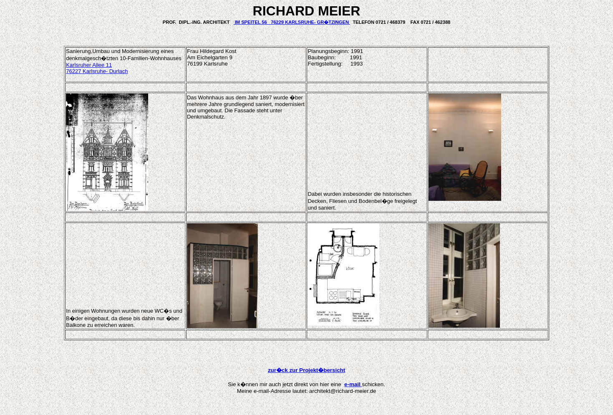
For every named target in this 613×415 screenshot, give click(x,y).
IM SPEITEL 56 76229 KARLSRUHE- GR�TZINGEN (292, 22)
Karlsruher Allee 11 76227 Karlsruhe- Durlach (97, 68)
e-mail (353, 384)
